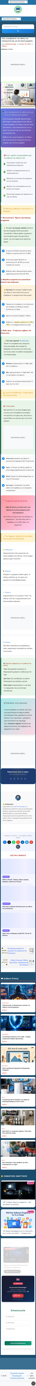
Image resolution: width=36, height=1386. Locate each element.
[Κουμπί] (18, 31)
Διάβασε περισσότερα (12, 1274)
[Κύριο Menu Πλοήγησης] (11, 18)
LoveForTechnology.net (20, 810)
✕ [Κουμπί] (33, 1383)
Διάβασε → (5, 1014)
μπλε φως (25, 345)
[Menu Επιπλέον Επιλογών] (18, 1)
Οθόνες (4, 50)
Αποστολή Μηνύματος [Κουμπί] (18, 1347)
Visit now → (18, 1299)
